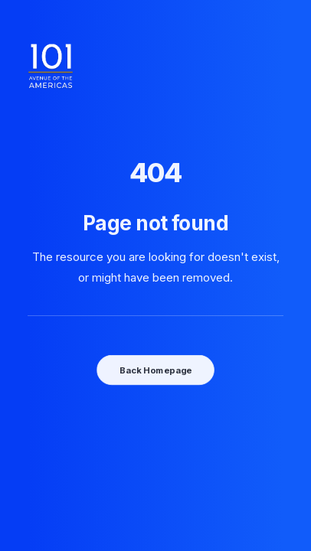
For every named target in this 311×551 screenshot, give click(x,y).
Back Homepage (155, 369)
